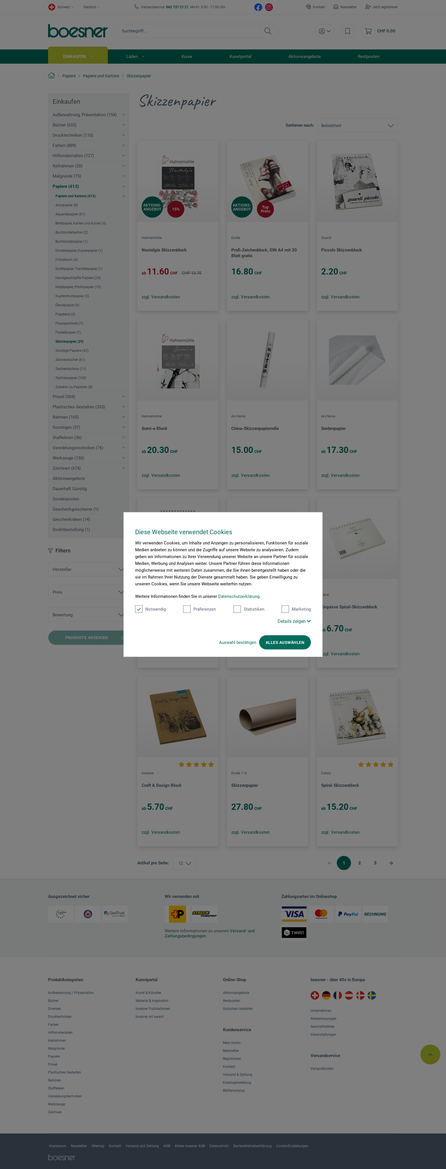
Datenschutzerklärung (238, 596)
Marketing (296, 609)
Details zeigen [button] (294, 621)
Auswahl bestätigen (237, 642)
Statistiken (249, 609)
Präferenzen (199, 609)
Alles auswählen (285, 642)
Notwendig (150, 609)
